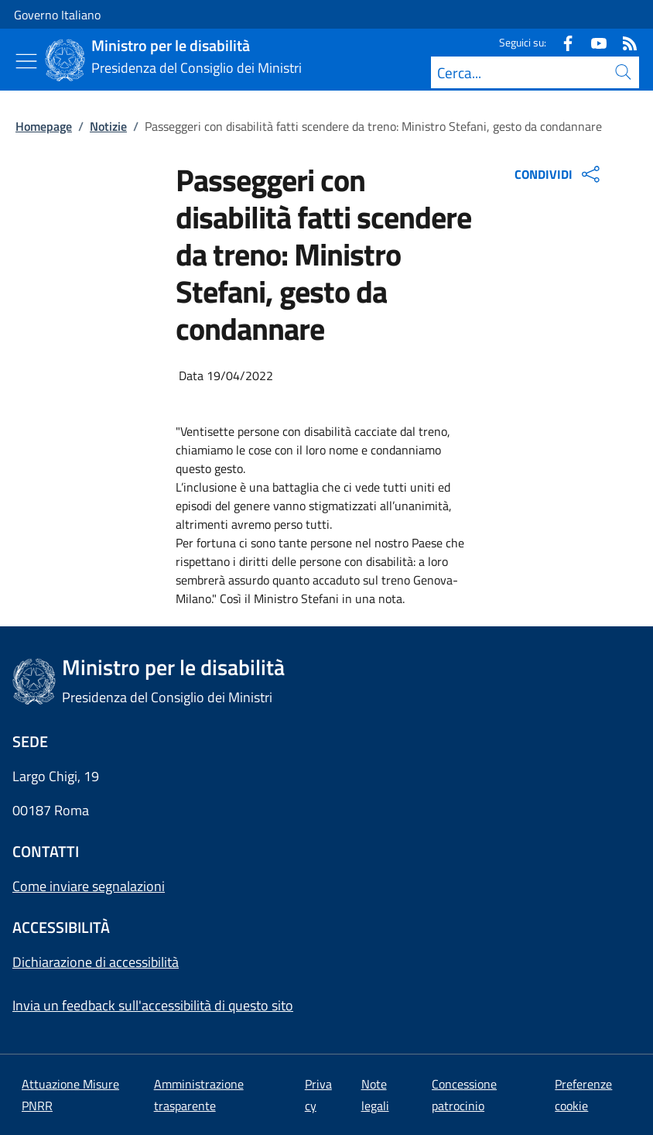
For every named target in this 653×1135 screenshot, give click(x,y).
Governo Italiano (57, 14)
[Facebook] (561, 42)
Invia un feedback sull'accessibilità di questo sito (152, 1005)
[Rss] (623, 42)
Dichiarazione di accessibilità (95, 962)
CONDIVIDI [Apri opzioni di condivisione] (559, 174)
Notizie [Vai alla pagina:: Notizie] (108, 126)
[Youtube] (592, 42)
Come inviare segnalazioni (88, 886)
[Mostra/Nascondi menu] (26, 61)
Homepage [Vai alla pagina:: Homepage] (43, 126)
